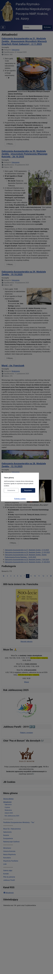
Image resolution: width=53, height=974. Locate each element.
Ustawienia (11, 490)
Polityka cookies (20, 499)
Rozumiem (28, 490)
